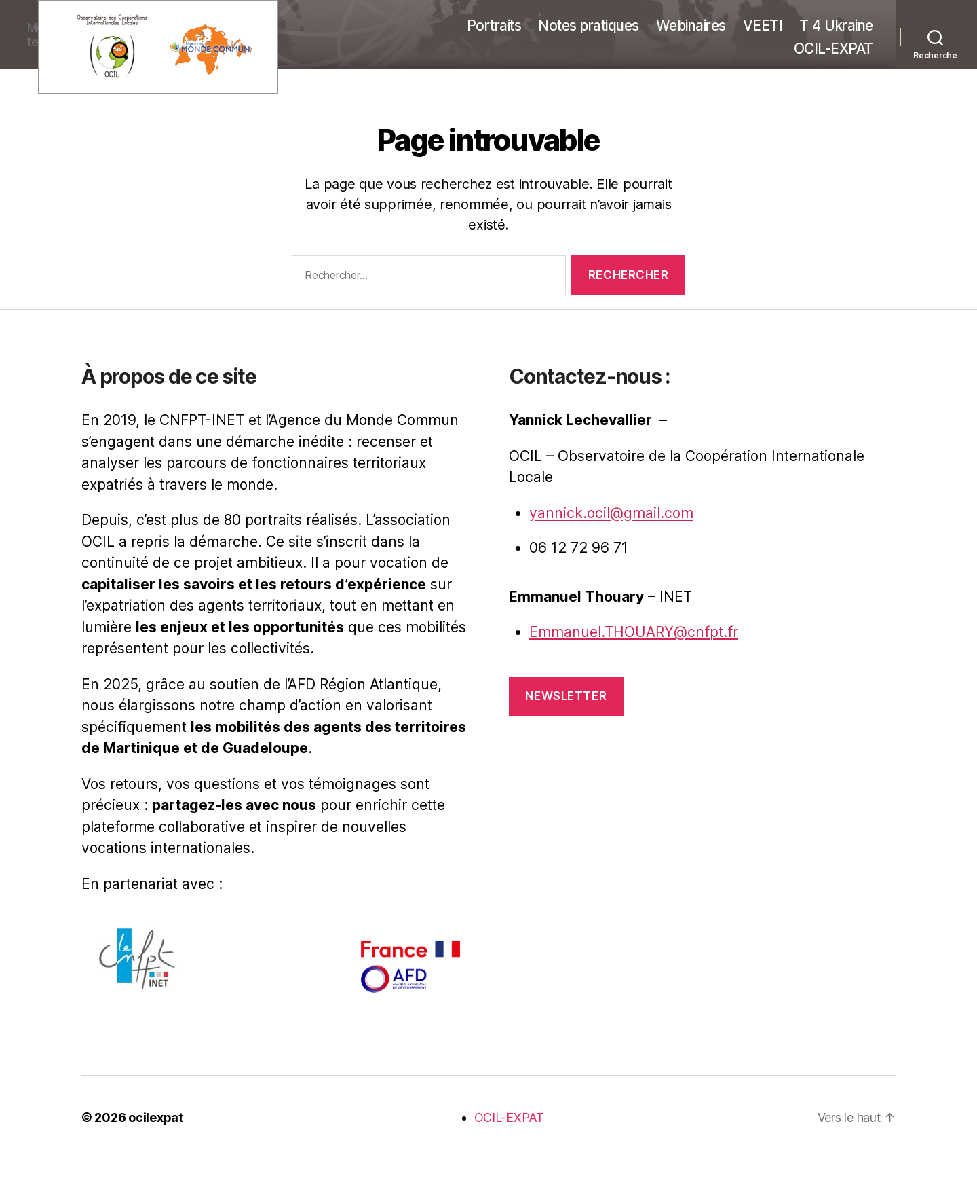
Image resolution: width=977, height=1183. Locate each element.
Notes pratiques (588, 25)
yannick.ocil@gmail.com (611, 513)
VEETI (763, 25)
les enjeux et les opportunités (240, 627)
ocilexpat (155, 1117)
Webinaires (691, 25)
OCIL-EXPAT (833, 48)
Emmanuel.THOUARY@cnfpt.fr (633, 631)
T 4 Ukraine (836, 25)
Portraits (494, 25)
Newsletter (566, 696)
